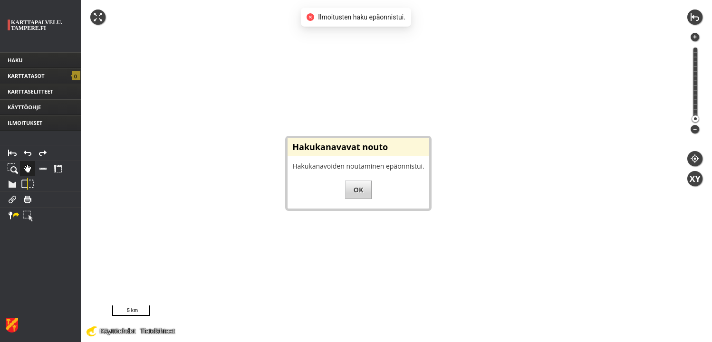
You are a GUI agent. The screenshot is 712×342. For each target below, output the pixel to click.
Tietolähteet (157, 331)
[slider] (695, 118)
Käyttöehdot (117, 331)
